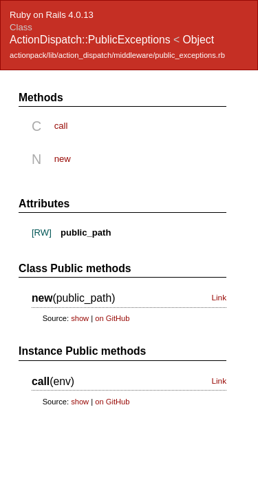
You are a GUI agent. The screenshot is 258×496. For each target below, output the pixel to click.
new (62, 159)
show (80, 318)
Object (198, 39)
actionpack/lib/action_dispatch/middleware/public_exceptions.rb (117, 55)
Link (218, 297)
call (61, 126)
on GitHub (112, 318)
